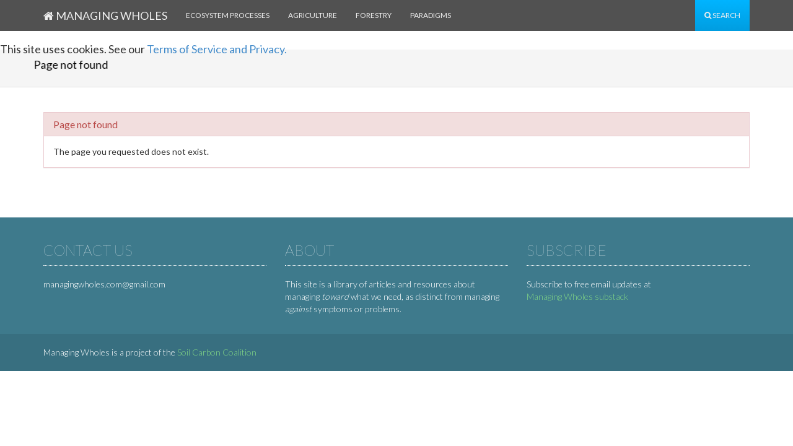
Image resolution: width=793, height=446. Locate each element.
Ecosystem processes (227, 15)
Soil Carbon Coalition (216, 352)
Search (722, 15)
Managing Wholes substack (577, 296)
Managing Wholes (105, 15)
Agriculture (312, 15)
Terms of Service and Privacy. (217, 49)
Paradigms (430, 15)
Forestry (374, 15)
